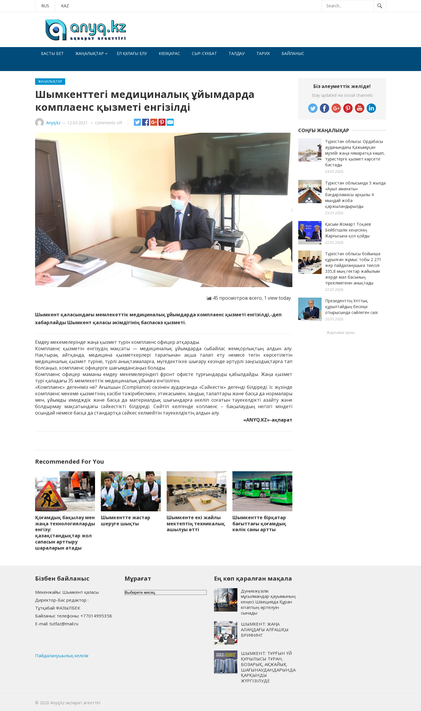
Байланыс (293, 53)
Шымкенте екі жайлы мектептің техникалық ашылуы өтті (196, 523)
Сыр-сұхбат (204, 53)
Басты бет (52, 53)
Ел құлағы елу (132, 53)
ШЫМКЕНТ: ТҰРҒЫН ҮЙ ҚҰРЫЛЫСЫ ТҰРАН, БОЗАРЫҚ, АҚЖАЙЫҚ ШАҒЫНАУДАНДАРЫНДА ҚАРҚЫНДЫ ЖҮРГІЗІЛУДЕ (268, 667)
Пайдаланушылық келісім (61, 655)
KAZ (65, 5)
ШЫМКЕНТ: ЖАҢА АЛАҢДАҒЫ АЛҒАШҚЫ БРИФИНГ (265, 629)
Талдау (237, 53)
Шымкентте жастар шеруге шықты (125, 520)
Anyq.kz (53, 122)
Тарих (263, 53)
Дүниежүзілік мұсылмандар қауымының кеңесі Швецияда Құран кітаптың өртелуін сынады (268, 602)
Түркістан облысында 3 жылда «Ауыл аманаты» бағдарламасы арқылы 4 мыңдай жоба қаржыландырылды (355, 194)
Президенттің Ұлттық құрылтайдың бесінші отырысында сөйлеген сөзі (351, 306)
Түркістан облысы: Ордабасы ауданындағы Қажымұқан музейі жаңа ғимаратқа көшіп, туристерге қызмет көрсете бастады (355, 153)
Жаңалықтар (89, 53)
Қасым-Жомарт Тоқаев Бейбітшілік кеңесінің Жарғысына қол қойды (348, 230)
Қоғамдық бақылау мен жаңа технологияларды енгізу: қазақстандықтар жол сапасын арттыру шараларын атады (65, 532)
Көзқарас (169, 53)
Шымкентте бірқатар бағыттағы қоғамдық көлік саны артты (259, 523)
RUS (45, 5)
